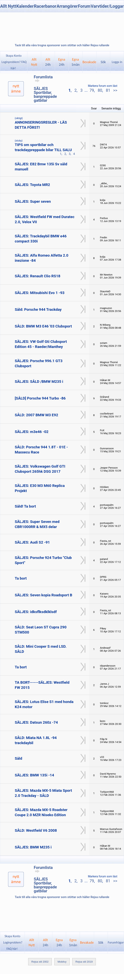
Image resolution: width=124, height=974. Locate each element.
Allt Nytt (8, 6)
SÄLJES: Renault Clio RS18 (37, 276)
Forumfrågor (116, 942)
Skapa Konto (13, 55)
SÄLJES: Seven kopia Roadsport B (43, 595)
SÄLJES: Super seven (33, 201)
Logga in (117, 62)
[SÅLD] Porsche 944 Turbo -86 (40, 398)
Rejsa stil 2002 (39, 961)
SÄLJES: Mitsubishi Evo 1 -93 (39, 292)
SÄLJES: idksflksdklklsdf (36, 612)
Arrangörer (67, 6)
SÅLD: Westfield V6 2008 (36, 830)
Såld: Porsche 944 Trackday (38, 309)
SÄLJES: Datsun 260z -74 (36, 722)
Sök (103, 62)
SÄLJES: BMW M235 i (33, 847)
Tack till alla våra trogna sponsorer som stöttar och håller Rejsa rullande (62, 45)
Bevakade (89, 62)
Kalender (25, 6)
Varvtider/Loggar (107, 6)
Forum (84, 6)
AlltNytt (34, 62)
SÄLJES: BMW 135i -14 (34, 775)
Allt (48, 62)
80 (100, 90)
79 (92, 90)
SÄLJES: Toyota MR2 (32, 184)
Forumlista (43, 78)
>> (114, 90)
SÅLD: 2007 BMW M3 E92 (36, 415)
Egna (61, 62)
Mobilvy (61, 961)
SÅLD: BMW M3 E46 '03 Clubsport (43, 326)
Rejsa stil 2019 (84, 961)
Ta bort (21, 578)
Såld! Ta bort (25, 506)
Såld (18, 758)
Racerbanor (45, 6)
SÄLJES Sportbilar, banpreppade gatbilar (45, 94)
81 (108, 90)
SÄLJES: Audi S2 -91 (32, 542)
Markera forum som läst (102, 85)
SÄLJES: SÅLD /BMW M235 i (39, 381)
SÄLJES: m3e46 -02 (31, 431)
